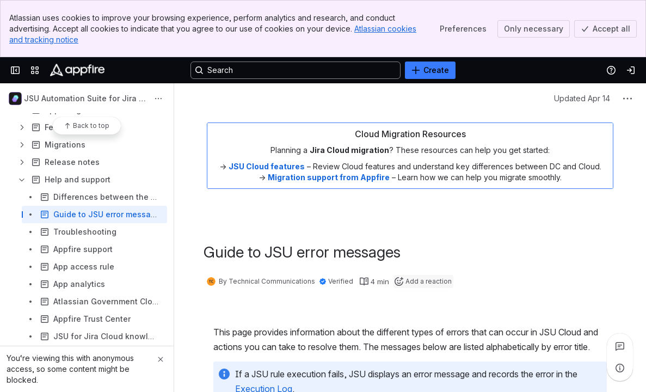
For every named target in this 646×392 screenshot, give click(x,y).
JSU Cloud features (267, 166)
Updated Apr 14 (582, 98)
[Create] (430, 70)
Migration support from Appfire (329, 177)
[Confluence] (77, 70)
